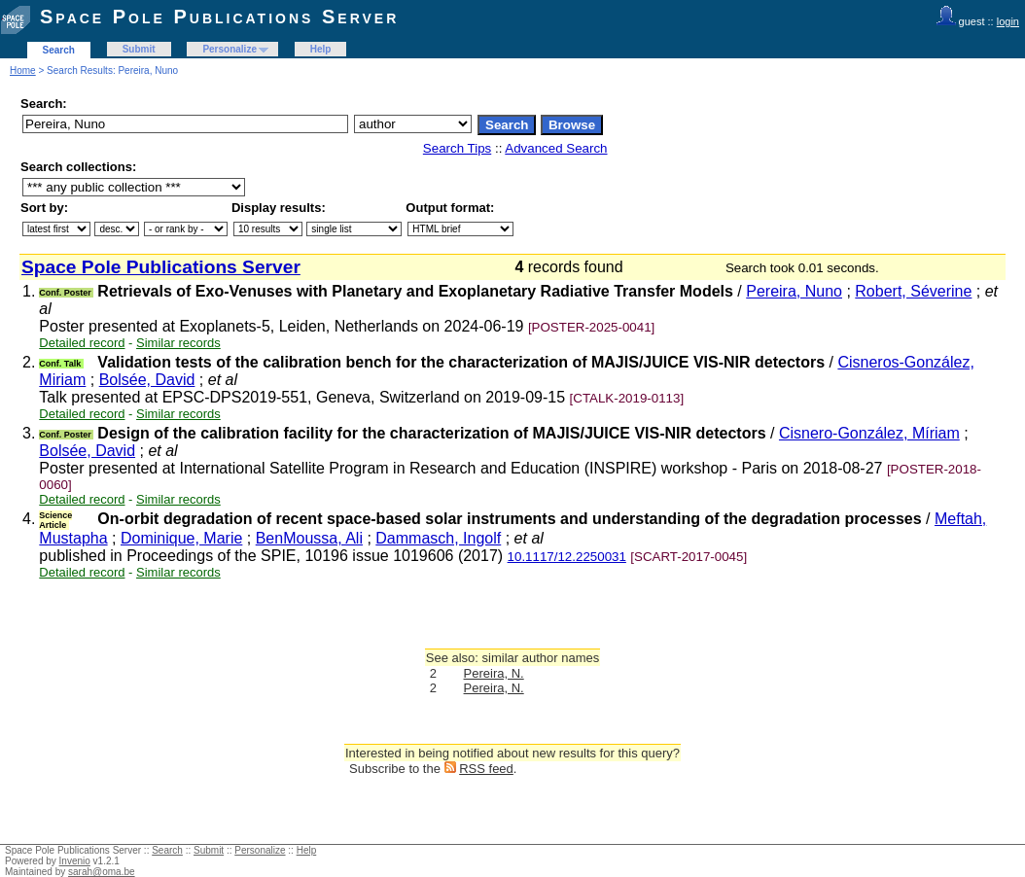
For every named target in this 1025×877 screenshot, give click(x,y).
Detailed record (81, 342)
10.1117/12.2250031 (567, 556)
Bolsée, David (147, 379)
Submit (139, 49)
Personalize (229, 49)
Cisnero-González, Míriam (869, 433)
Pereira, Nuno (794, 291)
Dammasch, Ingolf (438, 538)
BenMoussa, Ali (309, 538)
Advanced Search (556, 148)
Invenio (74, 861)
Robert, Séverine (913, 291)
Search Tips (457, 148)
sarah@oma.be (101, 871)
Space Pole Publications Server (219, 16)
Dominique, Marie (181, 538)
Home (23, 70)
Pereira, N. (494, 673)
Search (59, 50)
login (1008, 21)
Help (321, 49)
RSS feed (486, 768)
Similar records (178, 342)
